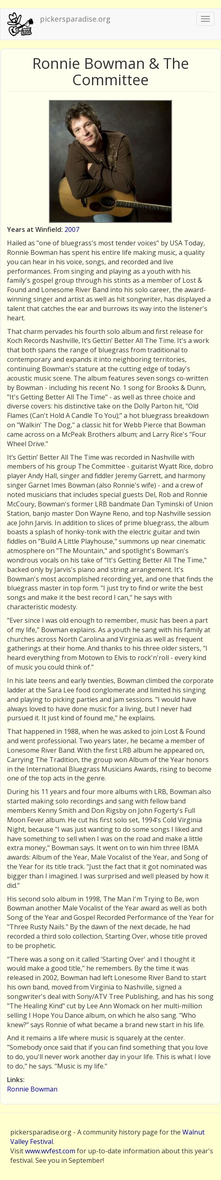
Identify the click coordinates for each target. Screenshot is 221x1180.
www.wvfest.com (50, 1150)
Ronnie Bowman (32, 1089)
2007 (71, 229)
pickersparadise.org (75, 19)
